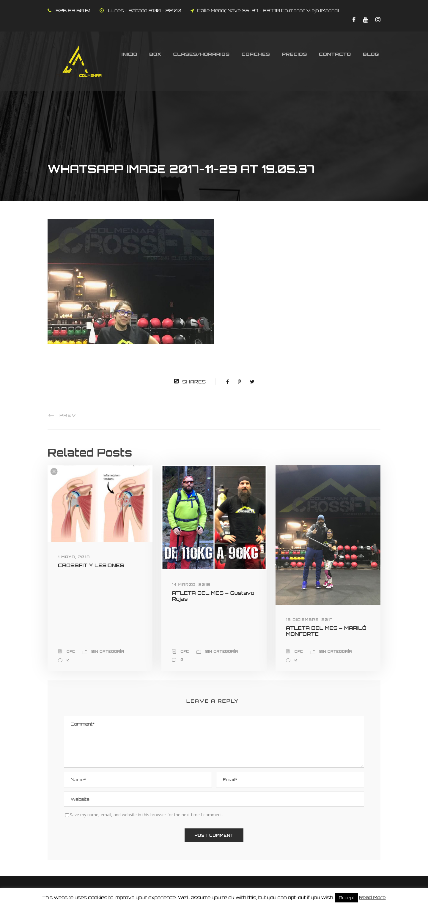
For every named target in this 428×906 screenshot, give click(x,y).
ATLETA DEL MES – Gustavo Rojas (213, 596)
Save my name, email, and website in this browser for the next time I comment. (146, 814)
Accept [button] (346, 897)
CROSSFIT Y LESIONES (91, 565)
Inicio (129, 54)
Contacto (335, 54)
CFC (71, 651)
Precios (294, 54)
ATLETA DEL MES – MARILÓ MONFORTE (326, 631)
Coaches (256, 54)
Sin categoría (107, 651)
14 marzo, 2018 (191, 584)
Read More (372, 897)
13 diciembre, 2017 (309, 619)
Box (155, 54)
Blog (371, 54)
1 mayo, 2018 (74, 557)
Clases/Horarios (201, 54)
